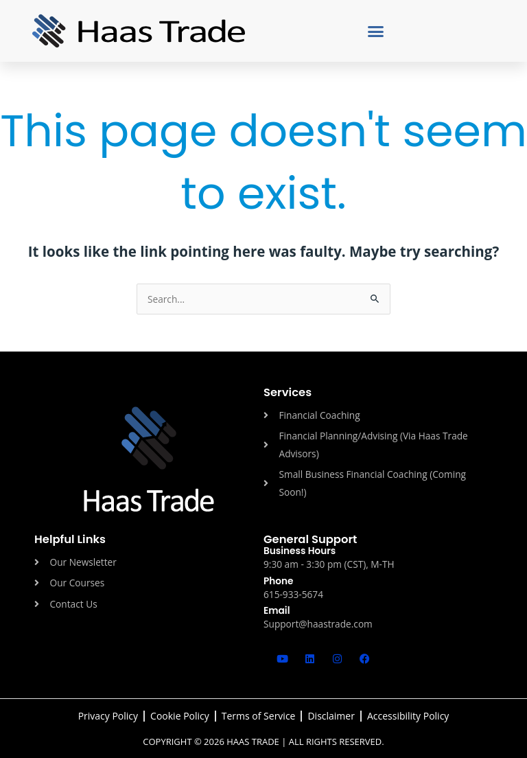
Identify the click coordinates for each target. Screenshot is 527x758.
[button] (376, 31)
